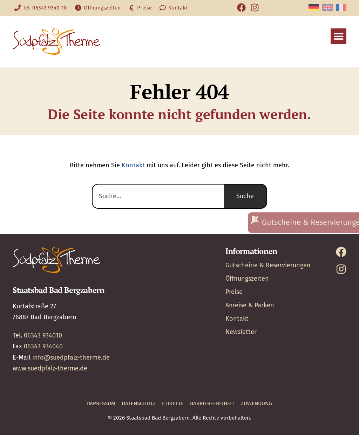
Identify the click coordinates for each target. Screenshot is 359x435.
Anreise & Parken (249, 305)
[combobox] (158, 196)
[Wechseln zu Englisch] (327, 7)
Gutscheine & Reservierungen (268, 265)
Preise (234, 291)
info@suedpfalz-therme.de (71, 357)
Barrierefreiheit (212, 403)
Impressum (101, 403)
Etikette (173, 403)
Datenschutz (139, 403)
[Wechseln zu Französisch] (341, 7)
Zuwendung (256, 403)
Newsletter (241, 331)
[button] (338, 36)
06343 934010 (43, 335)
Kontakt (133, 165)
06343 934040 (43, 346)
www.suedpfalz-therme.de (50, 368)
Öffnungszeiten (247, 278)
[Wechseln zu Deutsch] (314, 7)
